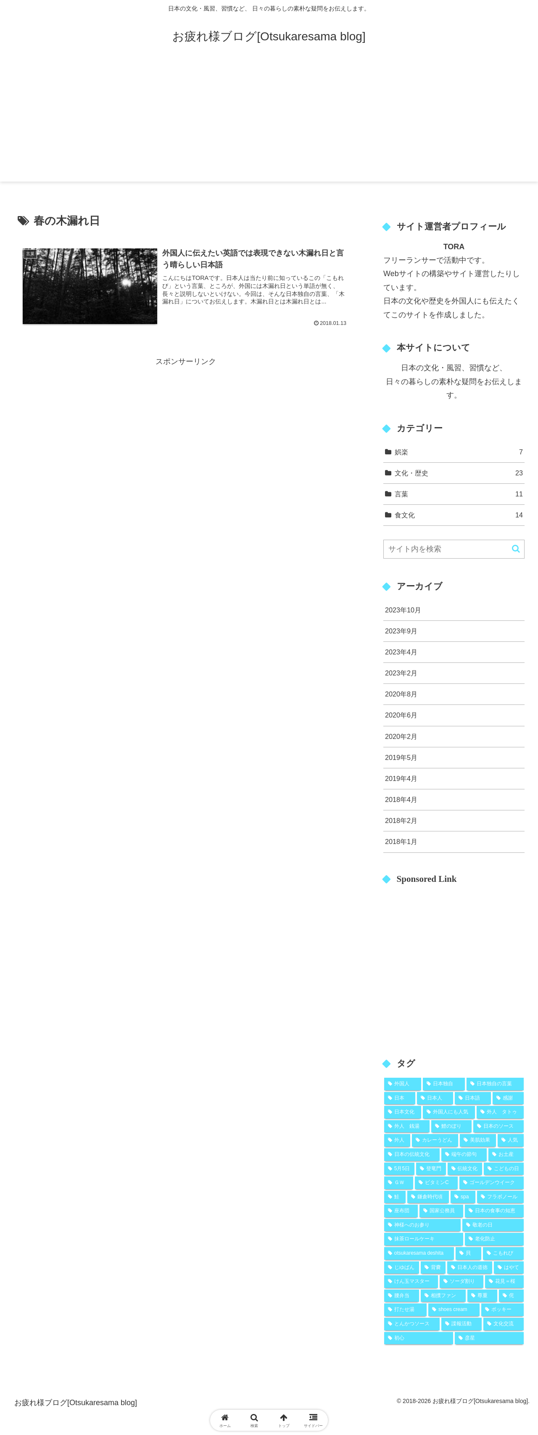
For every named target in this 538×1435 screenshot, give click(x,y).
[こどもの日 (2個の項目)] (504, 1169)
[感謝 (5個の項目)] (508, 1098)
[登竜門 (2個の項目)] (431, 1169)
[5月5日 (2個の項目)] (399, 1169)
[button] (516, 549)
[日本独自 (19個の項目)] (444, 1084)
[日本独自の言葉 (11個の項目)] (495, 1084)
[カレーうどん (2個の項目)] (435, 1140)
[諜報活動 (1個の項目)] (461, 1324)
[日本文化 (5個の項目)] (402, 1112)
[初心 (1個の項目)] (418, 1338)
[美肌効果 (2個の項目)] (478, 1140)
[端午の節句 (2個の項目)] (464, 1154)
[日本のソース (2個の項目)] (498, 1126)
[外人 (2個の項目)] (397, 1140)
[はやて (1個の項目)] (509, 1267)
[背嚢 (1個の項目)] (433, 1267)
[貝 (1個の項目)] (468, 1253)
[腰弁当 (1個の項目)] (401, 1296)
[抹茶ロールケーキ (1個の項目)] (423, 1239)
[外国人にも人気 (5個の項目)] (449, 1112)
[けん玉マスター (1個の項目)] (411, 1281)
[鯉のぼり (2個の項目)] (451, 1126)
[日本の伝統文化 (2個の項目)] (412, 1154)
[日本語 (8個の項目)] (473, 1098)
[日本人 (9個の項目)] (435, 1098)
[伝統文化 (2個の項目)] (465, 1169)
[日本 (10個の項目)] (399, 1098)
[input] (454, 549)
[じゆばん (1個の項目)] (401, 1267)
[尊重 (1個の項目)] (482, 1296)
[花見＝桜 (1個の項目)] (504, 1281)
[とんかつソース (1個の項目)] (412, 1324)
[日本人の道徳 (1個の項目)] (469, 1267)
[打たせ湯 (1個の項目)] (405, 1309)
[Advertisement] (269, 123)
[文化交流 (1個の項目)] (503, 1324)
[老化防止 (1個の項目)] (494, 1239)
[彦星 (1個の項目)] (489, 1338)
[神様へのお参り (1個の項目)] (422, 1225)
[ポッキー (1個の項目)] (502, 1309)
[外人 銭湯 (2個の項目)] (407, 1126)
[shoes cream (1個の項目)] (454, 1309)
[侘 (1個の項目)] (511, 1296)
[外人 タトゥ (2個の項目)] (500, 1112)
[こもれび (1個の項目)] (503, 1253)
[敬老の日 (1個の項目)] (493, 1225)
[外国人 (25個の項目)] (402, 1084)
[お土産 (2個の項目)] (506, 1154)
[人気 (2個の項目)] (511, 1140)
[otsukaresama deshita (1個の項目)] (419, 1253)
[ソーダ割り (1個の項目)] (461, 1281)
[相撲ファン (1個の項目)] (443, 1296)
